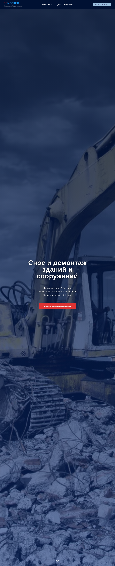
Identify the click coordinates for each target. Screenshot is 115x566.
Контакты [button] (69, 4)
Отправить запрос (102, 4)
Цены (59, 4)
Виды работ (47, 4)
